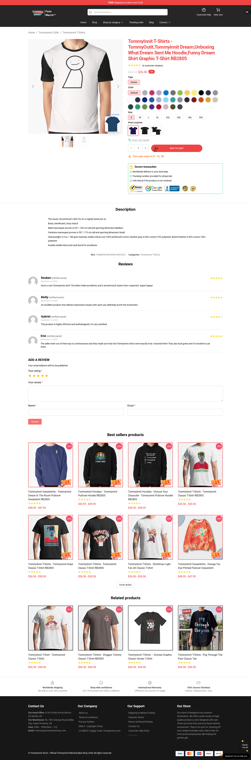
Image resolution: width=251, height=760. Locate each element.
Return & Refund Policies (140, 721)
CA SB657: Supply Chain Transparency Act (100, 730)
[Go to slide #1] (67, 141)
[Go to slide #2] (84, 141)
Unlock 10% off (245, 746)
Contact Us (133, 726)
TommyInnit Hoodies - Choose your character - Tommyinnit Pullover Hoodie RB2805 (150, 495)
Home (31, 32)
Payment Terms (136, 717)
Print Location (135, 122)
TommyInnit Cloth (49, 32)
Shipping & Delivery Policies (141, 713)
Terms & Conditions (88, 717)
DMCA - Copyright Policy (91, 726)
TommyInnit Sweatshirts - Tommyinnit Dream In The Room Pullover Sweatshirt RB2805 (49, 495)
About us (83, 713)
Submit (34, 421)
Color (131, 87)
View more (125, 585)
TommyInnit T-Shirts (73, 32)
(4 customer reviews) (152, 65)
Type (130, 77)
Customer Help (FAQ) (138, 730)
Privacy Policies (86, 721)
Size (130, 112)
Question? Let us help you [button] (236, 756)
